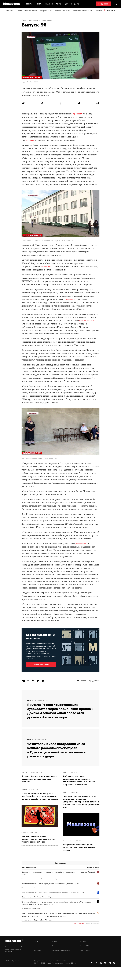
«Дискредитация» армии (27, 10)
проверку (77, 114)
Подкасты (75, 4)
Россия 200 (84, 945)
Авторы (37, 945)
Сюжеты (39, 4)
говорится (71, 299)
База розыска (85, 950)
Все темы (111, 11)
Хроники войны (9, 10)
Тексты (58, 4)
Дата (66, 4)
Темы (36, 941)
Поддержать (103, 4)
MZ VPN (83, 941)
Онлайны (49, 4)
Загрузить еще (60, 863)
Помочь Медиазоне (41, 664)
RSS (54, 941)
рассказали (81, 544)
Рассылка (55, 945)
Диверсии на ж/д (46, 10)
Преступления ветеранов (82, 10)
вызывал (30, 140)
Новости (28, 4)
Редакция (37, 950)
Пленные (98, 10)
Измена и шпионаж (62, 10)
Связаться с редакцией (88, 680)
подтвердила (47, 267)
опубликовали (86, 321)
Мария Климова (47, 20)
